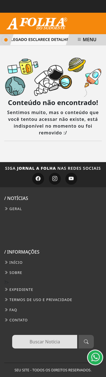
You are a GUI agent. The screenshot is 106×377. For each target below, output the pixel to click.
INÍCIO (13, 262)
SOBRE (13, 272)
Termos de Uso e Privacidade (38, 299)
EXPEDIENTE (18, 289)
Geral (13, 208)
